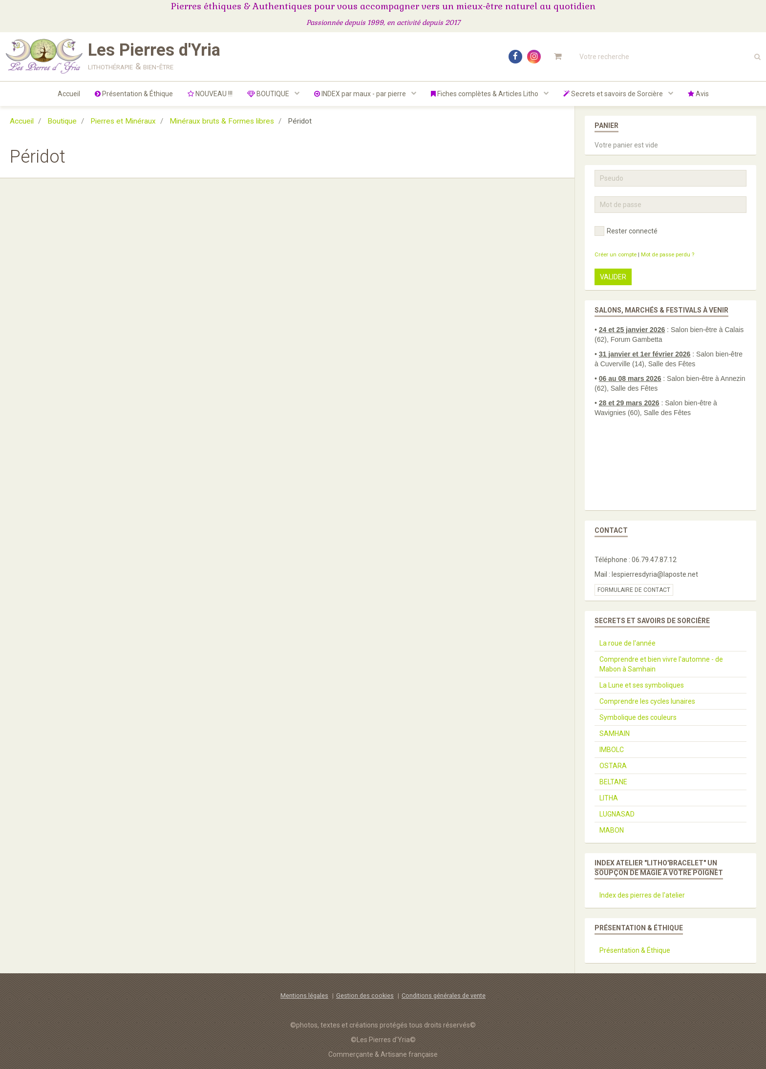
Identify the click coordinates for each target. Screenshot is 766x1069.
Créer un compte (616, 255)
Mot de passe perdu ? (667, 255)
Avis (698, 94)
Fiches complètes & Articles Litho (485, 94)
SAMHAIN (614, 733)
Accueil (69, 94)
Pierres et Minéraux (123, 121)
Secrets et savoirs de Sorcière (613, 94)
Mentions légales (304, 995)
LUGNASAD (617, 814)
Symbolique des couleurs (638, 717)
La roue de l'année (627, 643)
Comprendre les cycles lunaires (647, 701)
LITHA (608, 798)
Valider (613, 277)
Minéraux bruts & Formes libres (222, 121)
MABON (611, 830)
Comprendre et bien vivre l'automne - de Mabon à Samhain (661, 664)
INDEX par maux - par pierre (360, 94)
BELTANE (613, 782)
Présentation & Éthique (134, 94)
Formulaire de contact (633, 590)
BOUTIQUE (269, 94)
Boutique (62, 121)
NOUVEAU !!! (210, 94)
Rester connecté (626, 231)
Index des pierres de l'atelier (642, 895)
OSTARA (613, 766)
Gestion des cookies (365, 995)
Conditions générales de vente (444, 995)
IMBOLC (611, 750)
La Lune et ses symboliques (641, 685)
